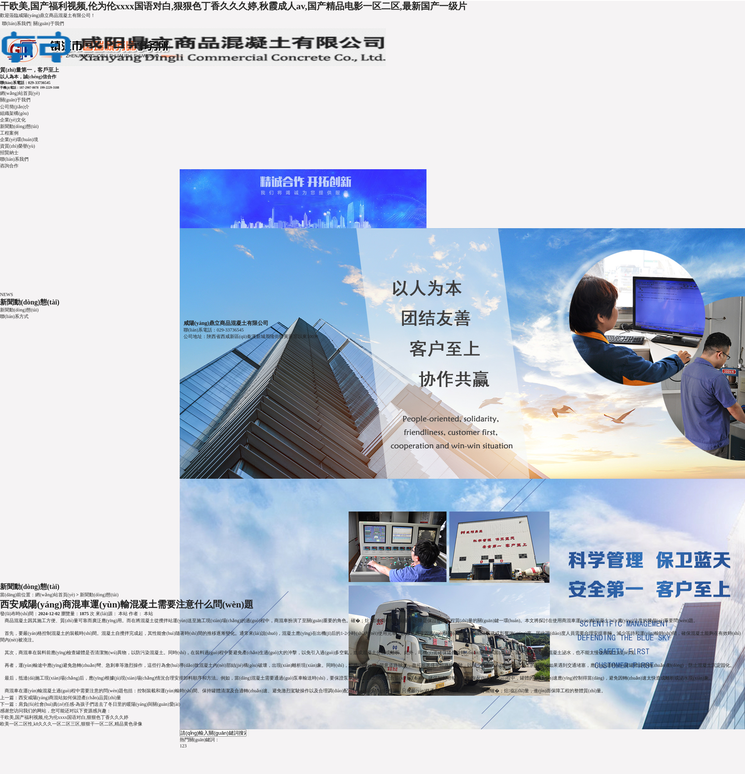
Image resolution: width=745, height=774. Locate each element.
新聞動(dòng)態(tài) (19, 126)
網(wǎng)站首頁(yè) (20, 93)
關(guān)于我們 (48, 23)
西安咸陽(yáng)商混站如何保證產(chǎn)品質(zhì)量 (70, 697)
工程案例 (9, 133)
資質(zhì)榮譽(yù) (17, 146)
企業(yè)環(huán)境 (19, 139)
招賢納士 (9, 152)
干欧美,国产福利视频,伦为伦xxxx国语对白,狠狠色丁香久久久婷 (64, 717)
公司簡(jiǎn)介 (14, 106)
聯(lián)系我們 (16, 23)
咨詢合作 (9, 165)
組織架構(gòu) (14, 113)
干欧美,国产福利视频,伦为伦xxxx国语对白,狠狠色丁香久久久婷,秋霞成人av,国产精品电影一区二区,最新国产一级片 (233, 6)
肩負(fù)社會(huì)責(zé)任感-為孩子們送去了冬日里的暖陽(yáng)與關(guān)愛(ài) (99, 704)
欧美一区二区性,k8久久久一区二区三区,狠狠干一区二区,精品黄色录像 (71, 724)
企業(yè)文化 (13, 120)
